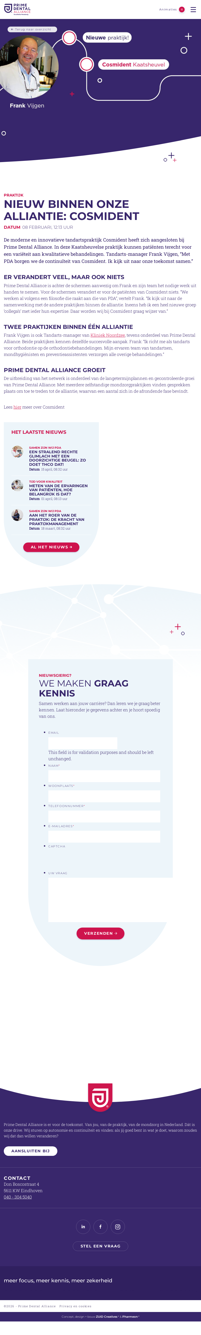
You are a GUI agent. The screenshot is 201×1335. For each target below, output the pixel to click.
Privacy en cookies (75, 1306)
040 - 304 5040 (18, 1197)
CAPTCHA (56, 846)
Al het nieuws (49, 565)
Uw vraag (58, 873)
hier (17, 425)
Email (53, 732)
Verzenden (98, 933)
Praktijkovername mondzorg (177, 1290)
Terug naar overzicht (33, 29)
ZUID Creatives (107, 1316)
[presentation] (84, 860)
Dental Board (127, 1290)
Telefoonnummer (66, 806)
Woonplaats (61, 786)
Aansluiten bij (30, 1151)
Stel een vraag (100, 1246)
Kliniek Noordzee (108, 353)
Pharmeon (130, 1316)
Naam (54, 765)
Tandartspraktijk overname (23, 1290)
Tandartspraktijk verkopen (80, 1290)
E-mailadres (61, 826)
